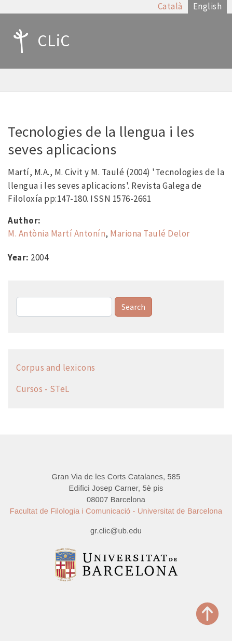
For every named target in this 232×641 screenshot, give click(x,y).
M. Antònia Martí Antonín (56, 233)
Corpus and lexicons (55, 367)
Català (170, 6)
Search (133, 307)
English (207, 6)
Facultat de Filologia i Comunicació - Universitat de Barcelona (116, 511)
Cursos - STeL (43, 389)
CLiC (39, 41)
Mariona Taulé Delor (150, 233)
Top (207, 613)
